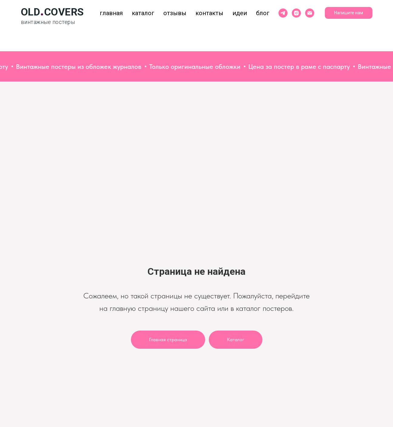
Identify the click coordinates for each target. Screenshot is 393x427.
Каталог (143, 13)
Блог (262, 13)
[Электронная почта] (309, 13)
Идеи (239, 13)
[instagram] (296, 13)
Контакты (209, 13)
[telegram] (283, 13)
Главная (111, 13)
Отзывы (174, 13)
